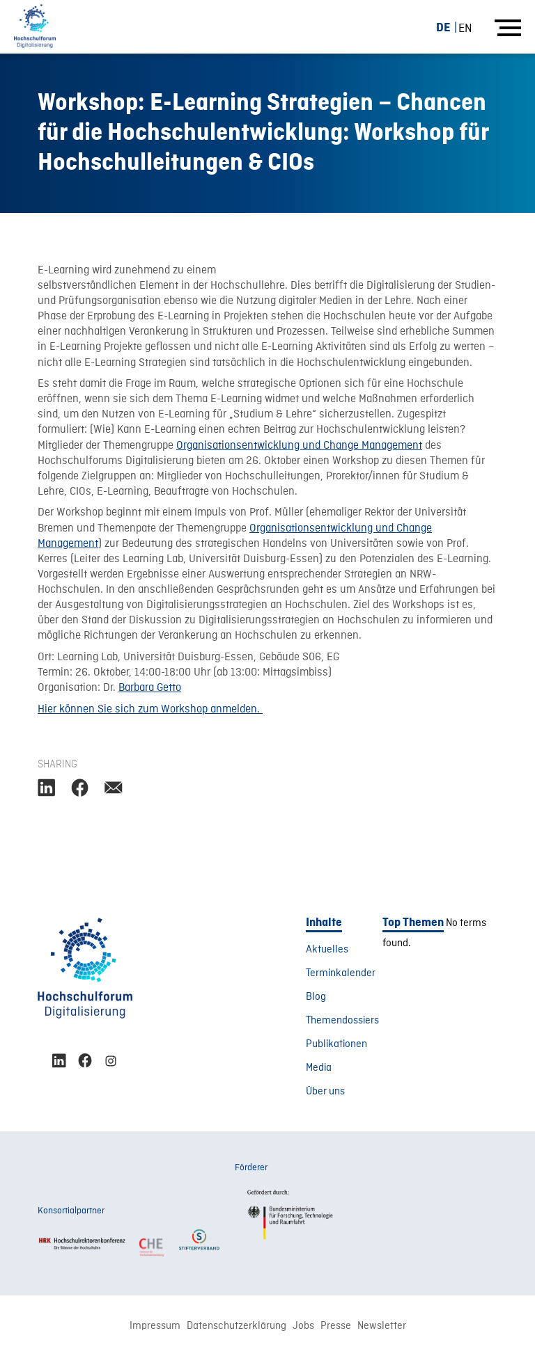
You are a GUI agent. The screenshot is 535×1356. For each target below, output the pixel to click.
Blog (316, 997)
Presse (335, 1326)
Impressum (155, 1326)
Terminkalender (340, 973)
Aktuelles (327, 950)
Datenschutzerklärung (236, 1326)
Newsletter (381, 1326)
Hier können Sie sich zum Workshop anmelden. (150, 710)
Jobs (303, 1326)
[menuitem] (449, 27)
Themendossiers (342, 1021)
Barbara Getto (149, 688)
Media (319, 1068)
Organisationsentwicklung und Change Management (299, 446)
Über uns (325, 1092)
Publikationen (336, 1044)
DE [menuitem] (443, 27)
